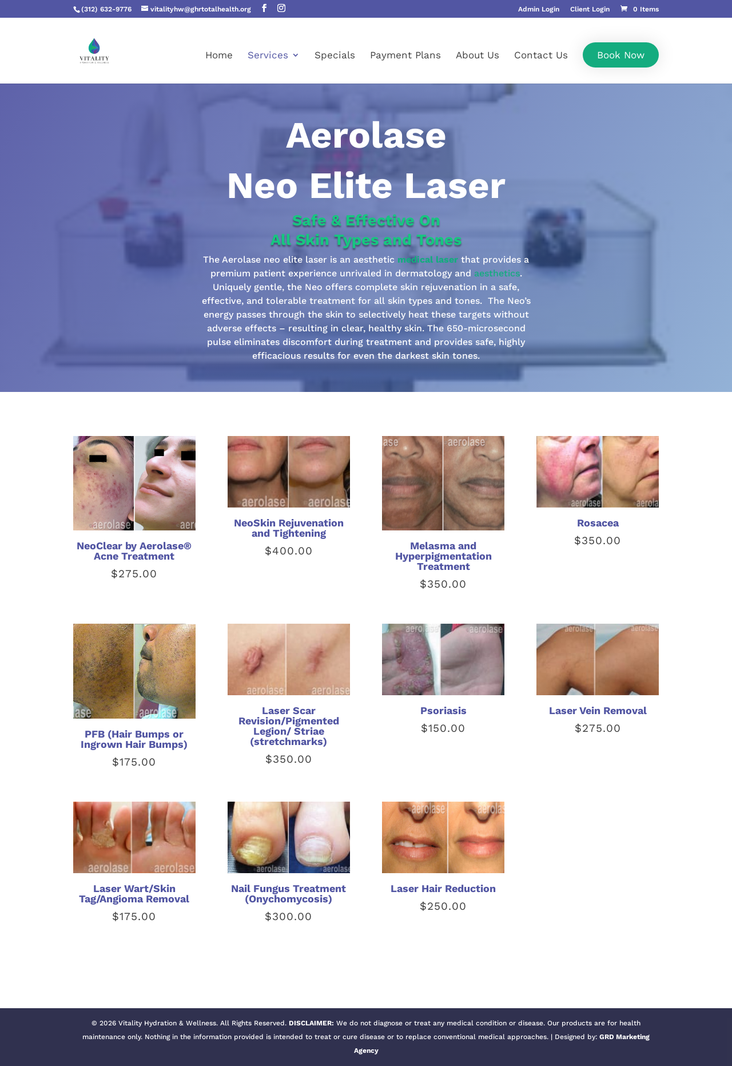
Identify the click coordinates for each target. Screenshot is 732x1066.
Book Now (621, 55)
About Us (477, 56)
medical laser (427, 259)
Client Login (590, 9)
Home (219, 56)
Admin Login (538, 9)
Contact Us (541, 56)
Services (268, 56)
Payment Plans (405, 56)
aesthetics (497, 273)
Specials (335, 56)
